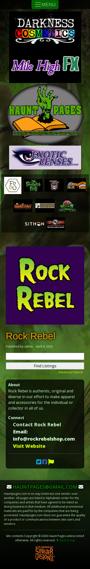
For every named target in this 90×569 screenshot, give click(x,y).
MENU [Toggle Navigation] (45, 4)
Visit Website (29, 446)
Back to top (65, 540)
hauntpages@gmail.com (45, 487)
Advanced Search (70, 372)
